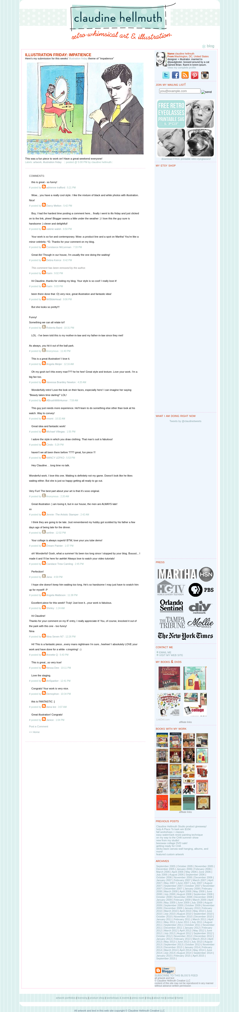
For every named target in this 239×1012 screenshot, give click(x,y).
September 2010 (202, 913)
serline (50, 532)
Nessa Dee (52, 667)
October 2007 (193, 885)
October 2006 (164, 877)
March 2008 (171, 891)
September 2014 (202, 952)
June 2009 (183, 902)
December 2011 (173, 927)
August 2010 (184, 913)
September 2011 (173, 924)
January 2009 (164, 899)
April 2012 (185, 930)
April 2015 (198, 955)
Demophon (52, 693)
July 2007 (196, 883)
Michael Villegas (55, 431)
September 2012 (202, 933)
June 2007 (183, 883)
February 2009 (182, 899)
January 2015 (164, 955)
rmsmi (49, 418)
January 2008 (192, 888)
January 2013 (164, 938)
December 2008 (203, 897)
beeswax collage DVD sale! (172, 843)
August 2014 (184, 952)
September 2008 (202, 894)
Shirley (50, 608)
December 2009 (173, 908)
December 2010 (203, 916)
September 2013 (173, 944)
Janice (50, 720)
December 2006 (203, 877)
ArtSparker (52, 680)
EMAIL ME (165, 652)
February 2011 (182, 919)
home (180, 997)
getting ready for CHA (168, 846)
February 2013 (182, 938)
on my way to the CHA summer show (177, 837)
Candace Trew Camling (59, 563)
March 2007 (199, 880)
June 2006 (205, 871)
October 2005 (185, 866)
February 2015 (182, 955)
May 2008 (198, 891)
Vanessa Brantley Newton (61, 382)
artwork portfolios (65, 997)
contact (170, 997)
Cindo (49, 444)
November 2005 (204, 866)
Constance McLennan (58, 247)
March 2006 (163, 871)
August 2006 (176, 874)
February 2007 (182, 880)
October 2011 (193, 924)
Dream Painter (54, 545)
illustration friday (78, 58)
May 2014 (198, 950)
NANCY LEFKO (55, 457)
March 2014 (171, 950)
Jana (49, 577)
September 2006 (195, 874)
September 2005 (165, 866)
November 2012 (183, 936)
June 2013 (183, 941)
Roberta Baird (54, 327)
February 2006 (202, 869)
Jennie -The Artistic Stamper (62, 514)
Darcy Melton (53, 205)
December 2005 (165, 869)
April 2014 (185, 950)
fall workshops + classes (170, 832)
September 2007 (173, 885)
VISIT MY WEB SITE (171, 655)
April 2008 (185, 891)
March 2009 (199, 899)
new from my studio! (167, 840)
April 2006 (177, 871)
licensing (82, 997)
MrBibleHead (53, 299)
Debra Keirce (53, 260)
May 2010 (198, 911)
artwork (37, 162)
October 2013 (193, 944)
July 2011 (196, 922)
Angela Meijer (54, 364)
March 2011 (199, 919)
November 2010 (183, 916)
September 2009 (173, 905)
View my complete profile (182, 67)
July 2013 (196, 941)
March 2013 (199, 938)
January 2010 (192, 908)
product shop (97, 997)
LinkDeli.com (163, 719)
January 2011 (164, 919)
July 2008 (169, 894)
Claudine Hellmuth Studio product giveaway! (181, 826)
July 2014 (169, 952)
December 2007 (173, 888)
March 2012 (171, 930)
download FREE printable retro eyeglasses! (186, 158)
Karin (49, 273)
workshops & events (118, 997)
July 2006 (161, 874)
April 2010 (185, 911)
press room (138, 997)
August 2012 (184, 933)
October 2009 (193, 905)
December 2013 (173, 947)
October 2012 (164, 936)
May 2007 (169, 883)
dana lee (51, 706)
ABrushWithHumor (56, 400)
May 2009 (169, 902)
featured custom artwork (170, 854)
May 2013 (169, 941)
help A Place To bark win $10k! (173, 829)
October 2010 (164, 916)
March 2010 (171, 911)
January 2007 (164, 880)
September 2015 (165, 958)
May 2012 (198, 930)
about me (159, 997)
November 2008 (183, 897)
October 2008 (164, 897)
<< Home (34, 732)
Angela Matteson (56, 595)
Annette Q (52, 654)
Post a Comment (38, 726)
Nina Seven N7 (54, 636)
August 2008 (184, 894)
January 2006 (184, 869)
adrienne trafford (55, 187)
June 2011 (183, 922)
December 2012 (203, 936)
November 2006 (183, 877)
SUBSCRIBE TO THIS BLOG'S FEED (176, 975)
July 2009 (196, 902)
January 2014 (192, 947)
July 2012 (169, 933)
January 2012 (192, 927)
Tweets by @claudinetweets (185, 421)
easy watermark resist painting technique (179, 834)
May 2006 (191, 871)
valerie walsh (53, 229)
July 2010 (169, 913)
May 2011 (169, 922)
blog (149, 997)
